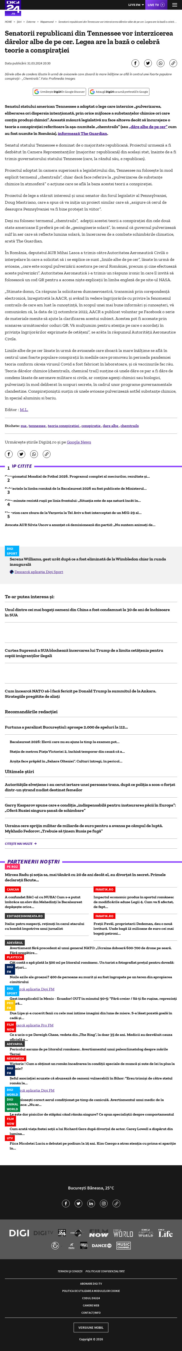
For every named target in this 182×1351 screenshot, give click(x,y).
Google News (79, 442)
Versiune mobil (91, 1327)
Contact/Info (91, 1312)
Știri (19, 21)
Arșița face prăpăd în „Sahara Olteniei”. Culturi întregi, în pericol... (66, 761)
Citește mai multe (19, 843)
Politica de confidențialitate (105, 1271)
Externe (31, 21)
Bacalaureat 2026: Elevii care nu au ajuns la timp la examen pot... (65, 741)
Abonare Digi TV (91, 1283)
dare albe (111, 425)
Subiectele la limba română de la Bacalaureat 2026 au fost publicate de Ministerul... (76, 488)
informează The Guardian (82, 133)
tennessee (37, 425)
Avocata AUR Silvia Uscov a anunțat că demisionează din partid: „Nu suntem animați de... (80, 524)
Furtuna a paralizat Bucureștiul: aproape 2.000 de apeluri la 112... (66, 727)
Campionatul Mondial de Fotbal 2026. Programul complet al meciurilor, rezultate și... (77, 476)
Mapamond (47, 21)
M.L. (24, 409)
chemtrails (130, 425)
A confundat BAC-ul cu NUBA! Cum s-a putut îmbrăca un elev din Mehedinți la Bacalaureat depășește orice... (43, 902)
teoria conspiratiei (64, 425)
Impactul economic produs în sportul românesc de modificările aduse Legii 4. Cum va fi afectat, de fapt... (134, 902)
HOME (8, 21)
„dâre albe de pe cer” (148, 126)
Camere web (91, 1305)
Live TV (153, 5)
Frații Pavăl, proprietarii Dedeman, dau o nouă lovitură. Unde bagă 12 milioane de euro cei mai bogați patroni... (134, 928)
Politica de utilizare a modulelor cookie (91, 1291)
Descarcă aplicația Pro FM (31, 1025)
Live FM (134, 5)
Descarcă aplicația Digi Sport (39, 571)
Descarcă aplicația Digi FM (32, 989)
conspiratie (91, 425)
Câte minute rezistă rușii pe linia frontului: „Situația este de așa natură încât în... (73, 500)
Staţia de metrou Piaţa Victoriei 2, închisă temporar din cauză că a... (67, 751)
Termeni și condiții (70, 1271)
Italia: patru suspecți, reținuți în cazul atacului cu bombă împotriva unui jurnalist (44, 926)
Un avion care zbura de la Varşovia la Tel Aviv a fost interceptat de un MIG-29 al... (73, 512)
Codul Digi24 (91, 1298)
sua (24, 425)
